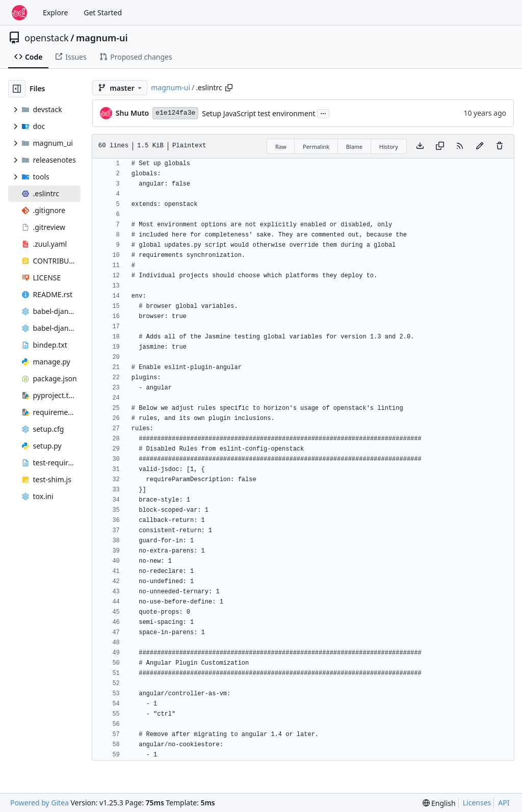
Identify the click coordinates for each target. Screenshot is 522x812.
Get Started (103, 12)
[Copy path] (228, 87)
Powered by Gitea (39, 802)
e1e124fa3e (175, 113)
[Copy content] (440, 146)
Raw (280, 146)
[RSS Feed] (460, 146)
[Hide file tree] (16, 88)
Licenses (477, 802)
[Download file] (420, 146)
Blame (354, 146)
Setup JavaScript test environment (258, 113)
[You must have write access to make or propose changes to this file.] (499, 146)
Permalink (316, 146)
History (388, 146)
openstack (46, 38)
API (503, 802)
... (323, 112)
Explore (55, 12)
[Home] (19, 13)
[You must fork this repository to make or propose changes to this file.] (480, 146)
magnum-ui (102, 38)
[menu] (439, 803)
